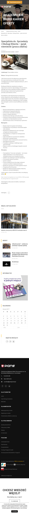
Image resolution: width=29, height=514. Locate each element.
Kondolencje (15, 261)
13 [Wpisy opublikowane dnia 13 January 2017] (18, 318)
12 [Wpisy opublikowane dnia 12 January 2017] (14, 318)
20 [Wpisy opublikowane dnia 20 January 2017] (18, 320)
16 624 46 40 (7, 376)
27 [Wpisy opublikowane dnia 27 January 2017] (18, 323)
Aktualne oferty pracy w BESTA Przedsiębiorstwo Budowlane (14, 230)
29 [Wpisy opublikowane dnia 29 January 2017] (25, 323)
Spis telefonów (8, 379)
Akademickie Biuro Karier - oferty (10, 51)
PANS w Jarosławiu (18, 461)
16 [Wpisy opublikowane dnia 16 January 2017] (3, 320)
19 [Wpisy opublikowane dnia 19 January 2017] (14, 320)
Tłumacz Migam (9, 464)
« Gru (4, 327)
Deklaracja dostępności (6, 475)
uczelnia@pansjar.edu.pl (10, 381)
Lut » (19, 327)
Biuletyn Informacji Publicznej (9, 469)
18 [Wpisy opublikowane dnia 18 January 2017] (11, 320)
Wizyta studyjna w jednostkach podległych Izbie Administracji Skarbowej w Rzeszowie (20, 254)
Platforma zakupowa (19, 464)
